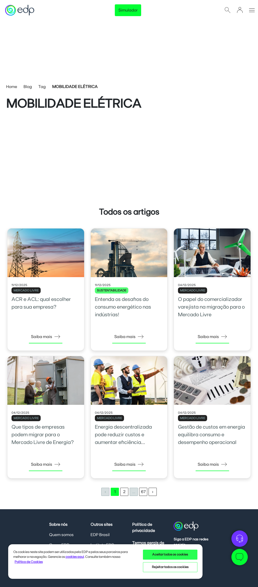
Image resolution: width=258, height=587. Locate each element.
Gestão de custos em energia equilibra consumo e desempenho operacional (211, 435)
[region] (105, 561)
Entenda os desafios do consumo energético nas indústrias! (123, 307)
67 (143, 492)
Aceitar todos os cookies (170, 554)
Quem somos (61, 535)
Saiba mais (45, 337)
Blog (28, 87)
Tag (42, 87)
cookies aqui (74, 557)
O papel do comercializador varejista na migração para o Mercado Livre (211, 307)
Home (11, 87)
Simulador (128, 10)
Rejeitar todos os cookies (170, 567)
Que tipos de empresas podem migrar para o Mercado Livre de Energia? (43, 435)
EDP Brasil (100, 535)
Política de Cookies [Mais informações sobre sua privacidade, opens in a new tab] (29, 562)
